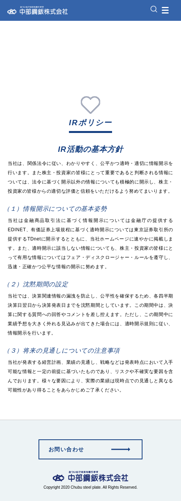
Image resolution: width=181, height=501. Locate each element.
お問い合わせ (66, 449)
